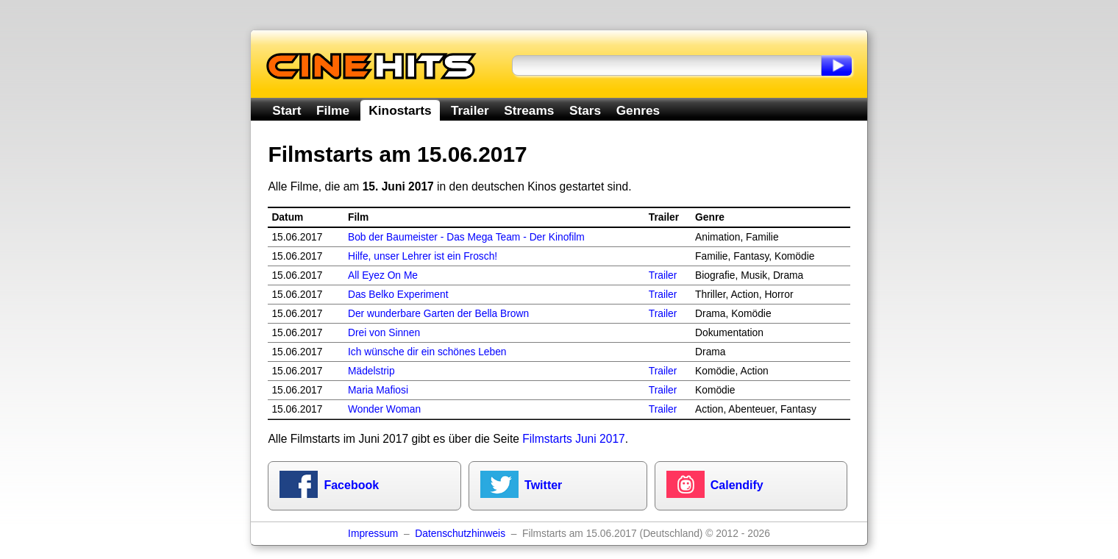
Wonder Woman (384, 409)
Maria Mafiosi (378, 390)
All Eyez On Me (383, 275)
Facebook (351, 485)
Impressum (373, 533)
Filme (332, 110)
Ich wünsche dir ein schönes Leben (427, 351)
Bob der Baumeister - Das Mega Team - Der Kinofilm (466, 237)
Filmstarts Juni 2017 (573, 438)
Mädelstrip (371, 371)
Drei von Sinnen (384, 332)
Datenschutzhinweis (460, 533)
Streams (529, 110)
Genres (638, 110)
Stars (585, 110)
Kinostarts (399, 110)
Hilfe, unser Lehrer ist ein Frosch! (422, 256)
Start (286, 110)
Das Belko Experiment (398, 294)
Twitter (543, 485)
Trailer (470, 110)
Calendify (737, 485)
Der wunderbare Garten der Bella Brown (438, 313)
